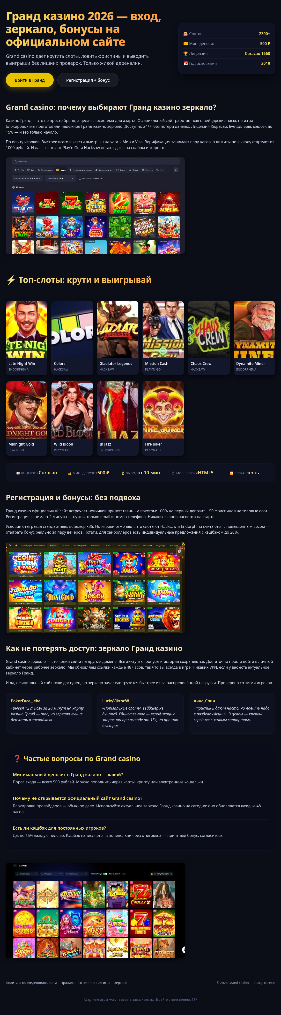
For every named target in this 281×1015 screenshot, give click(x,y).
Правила (67, 983)
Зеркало (120, 983)
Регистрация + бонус (90, 80)
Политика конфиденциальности (31, 983)
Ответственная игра (94, 983)
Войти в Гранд (30, 80)
